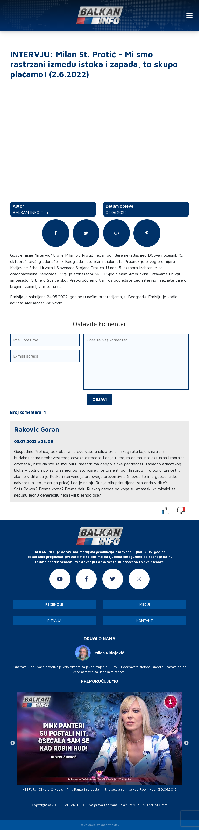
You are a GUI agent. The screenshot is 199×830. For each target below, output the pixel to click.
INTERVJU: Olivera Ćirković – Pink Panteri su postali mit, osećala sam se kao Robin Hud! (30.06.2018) (100, 789)
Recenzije (54, 604)
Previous (12, 743)
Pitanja (54, 620)
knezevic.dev (110, 825)
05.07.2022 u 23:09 (33, 441)
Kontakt (144, 620)
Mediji (144, 604)
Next (186, 743)
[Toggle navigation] (189, 15)
